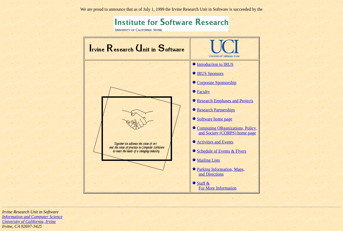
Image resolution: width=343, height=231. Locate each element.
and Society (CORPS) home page (227, 133)
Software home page (214, 119)
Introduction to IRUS (215, 64)
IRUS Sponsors (210, 73)
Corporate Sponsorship (216, 82)
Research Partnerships (216, 110)
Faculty (203, 91)
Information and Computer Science (32, 216)
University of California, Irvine (29, 221)
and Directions (211, 174)
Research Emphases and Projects (225, 101)
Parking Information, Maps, (221, 169)
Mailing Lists (208, 160)
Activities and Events (215, 142)
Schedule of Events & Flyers (221, 151)
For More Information (217, 188)
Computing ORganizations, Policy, (227, 128)
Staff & (203, 183)
